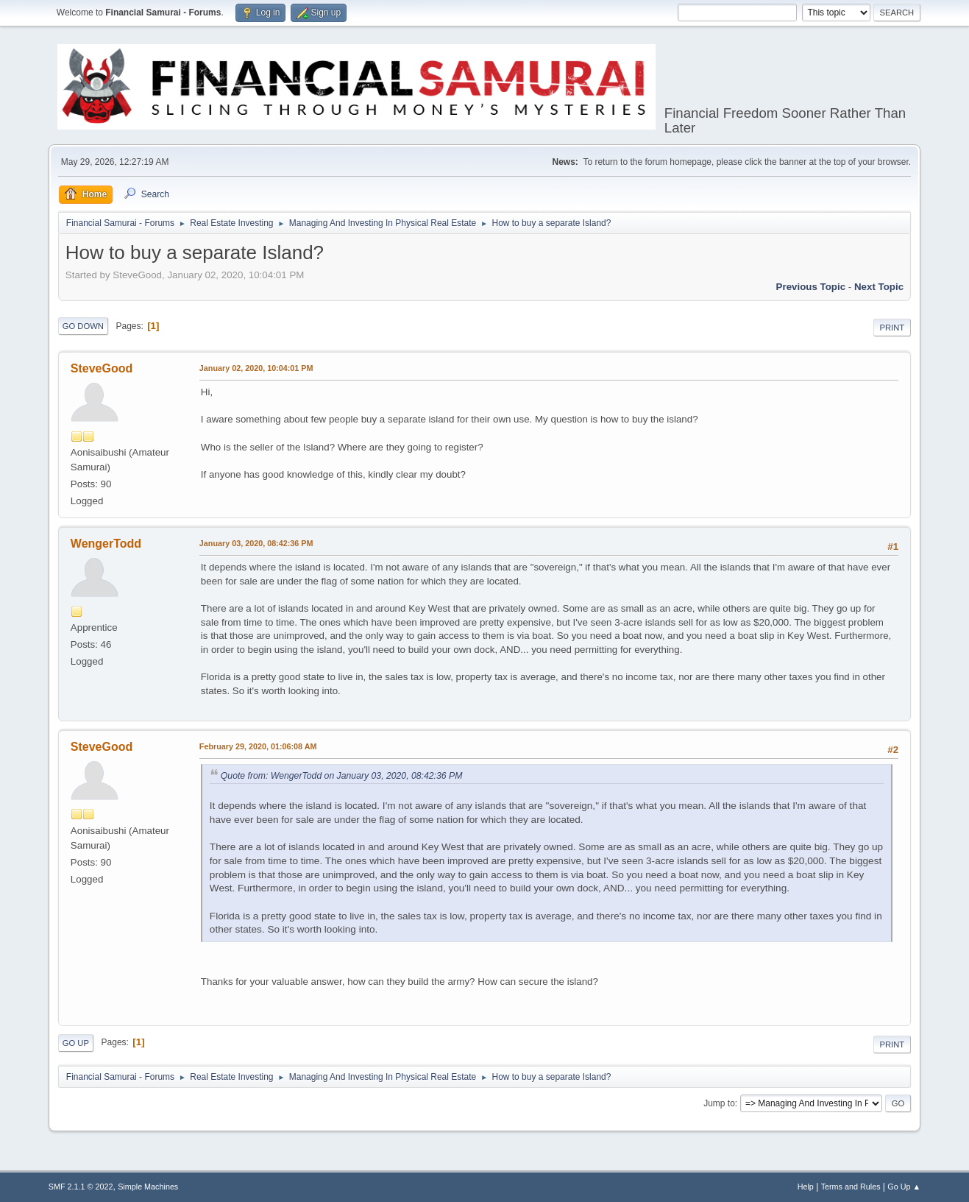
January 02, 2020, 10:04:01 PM (256, 368)
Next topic (879, 286)
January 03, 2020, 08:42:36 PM (256, 543)
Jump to (719, 1103)
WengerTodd (106, 543)
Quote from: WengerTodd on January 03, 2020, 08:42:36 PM (342, 776)
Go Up (76, 1043)
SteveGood (101, 368)
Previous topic (811, 286)
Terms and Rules (851, 1186)
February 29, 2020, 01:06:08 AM (258, 746)
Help (806, 1186)
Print (892, 327)
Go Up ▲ (903, 1186)
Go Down (83, 326)
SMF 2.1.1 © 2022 (81, 1186)
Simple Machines (148, 1186)
